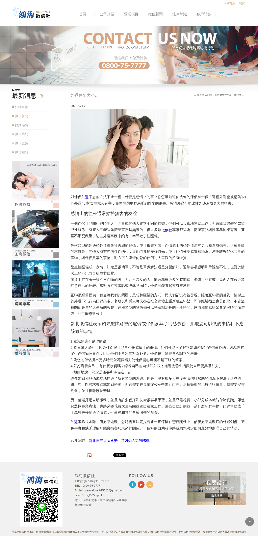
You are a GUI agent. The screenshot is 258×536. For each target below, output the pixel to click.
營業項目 (131, 14)
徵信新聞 (155, 14)
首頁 (82, 14)
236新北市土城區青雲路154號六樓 (105, 500)
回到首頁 (229, 3)
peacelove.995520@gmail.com (104, 490)
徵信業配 (21, 134)
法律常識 (179, 14)
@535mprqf (94, 495)
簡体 (242, 3)
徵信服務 (21, 143)
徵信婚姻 (21, 152)
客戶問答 (204, 14)
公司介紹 (107, 14)
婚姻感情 (21, 125)
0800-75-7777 (91, 485)
